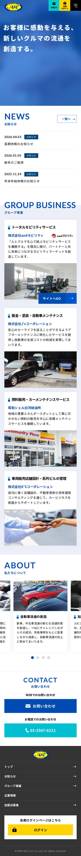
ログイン (40, 829)
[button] (32, 657)
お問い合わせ (44, 706)
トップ (8, 767)
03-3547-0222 (43, 730)
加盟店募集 (11, 805)
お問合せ (54, 7)
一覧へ (66, 119)
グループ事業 (13, 786)
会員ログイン (65, 7)
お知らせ (10, 776)
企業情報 (10, 795)
